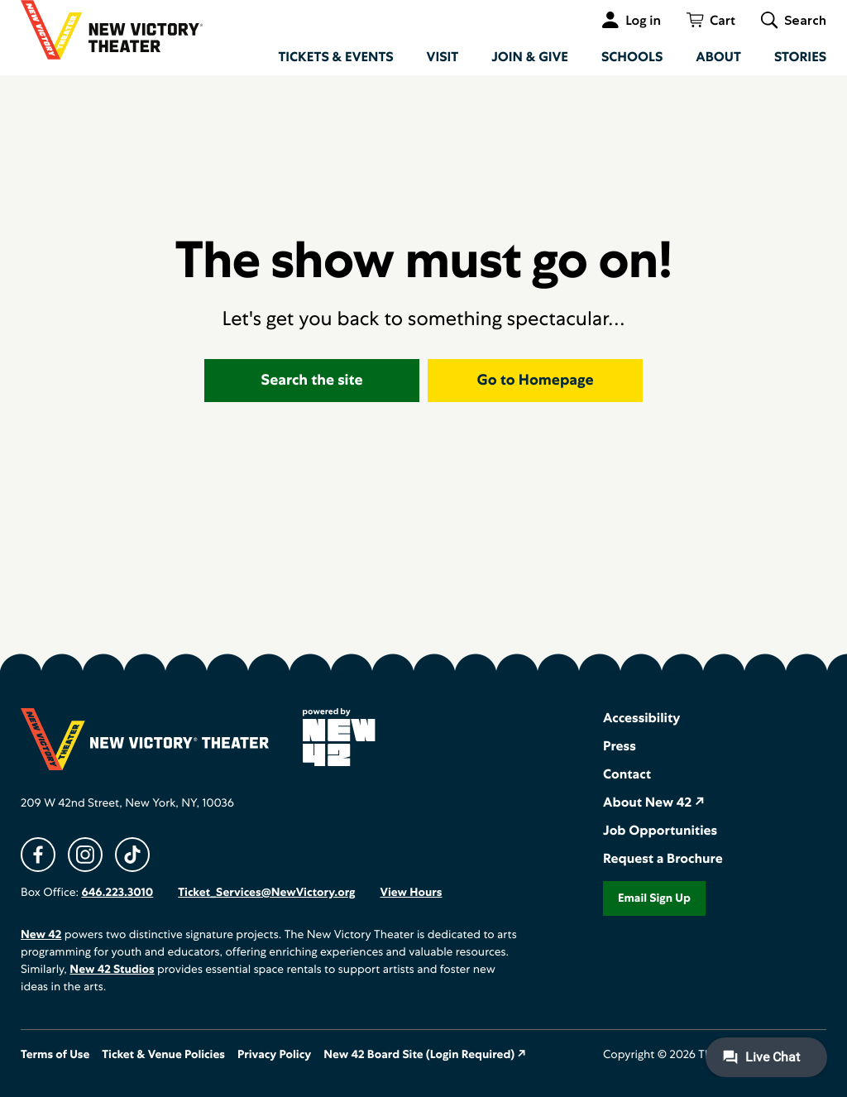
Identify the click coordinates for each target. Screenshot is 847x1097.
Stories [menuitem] (800, 56)
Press (619, 745)
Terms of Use (55, 1054)
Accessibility (641, 717)
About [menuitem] (718, 56)
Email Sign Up (654, 898)
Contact (627, 774)
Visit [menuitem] (443, 56)
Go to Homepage (535, 380)
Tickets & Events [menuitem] (335, 56)
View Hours (411, 892)
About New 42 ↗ (654, 802)
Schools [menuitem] (632, 56)
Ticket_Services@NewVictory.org (266, 892)
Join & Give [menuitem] (529, 56)
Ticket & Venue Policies (163, 1054)
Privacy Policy (274, 1054)
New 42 (41, 934)
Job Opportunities (660, 830)
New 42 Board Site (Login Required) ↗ (424, 1054)
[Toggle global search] (793, 20)
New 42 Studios (111, 969)
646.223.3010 (117, 892)
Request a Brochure (663, 858)
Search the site (312, 380)
